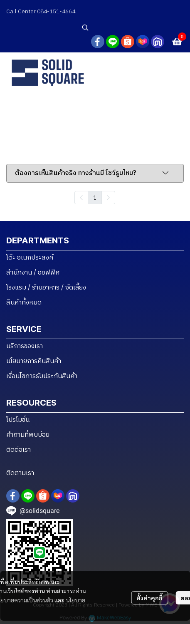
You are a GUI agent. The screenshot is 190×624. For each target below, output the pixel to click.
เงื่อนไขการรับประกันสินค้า (41, 376)
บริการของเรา (24, 346)
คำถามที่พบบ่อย (27, 435)
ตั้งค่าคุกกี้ (149, 598)
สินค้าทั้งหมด (24, 302)
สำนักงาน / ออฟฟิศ (33, 272)
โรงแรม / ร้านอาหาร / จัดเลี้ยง (46, 287)
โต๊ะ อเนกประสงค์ (29, 257)
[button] (132, 27)
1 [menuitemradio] (94, 197)
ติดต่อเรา (18, 450)
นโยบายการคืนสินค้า (33, 361)
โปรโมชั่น (18, 420)
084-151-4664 (56, 11)
